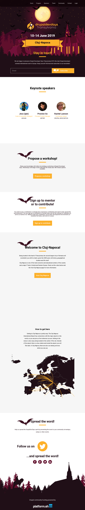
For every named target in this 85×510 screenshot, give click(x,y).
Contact (70, 3)
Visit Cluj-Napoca (42, 275)
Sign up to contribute (42, 223)
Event (31, 3)
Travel (53, 3)
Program (38, 3)
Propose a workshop (42, 176)
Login (76, 3)
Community (61, 3)
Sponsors (46, 3)
